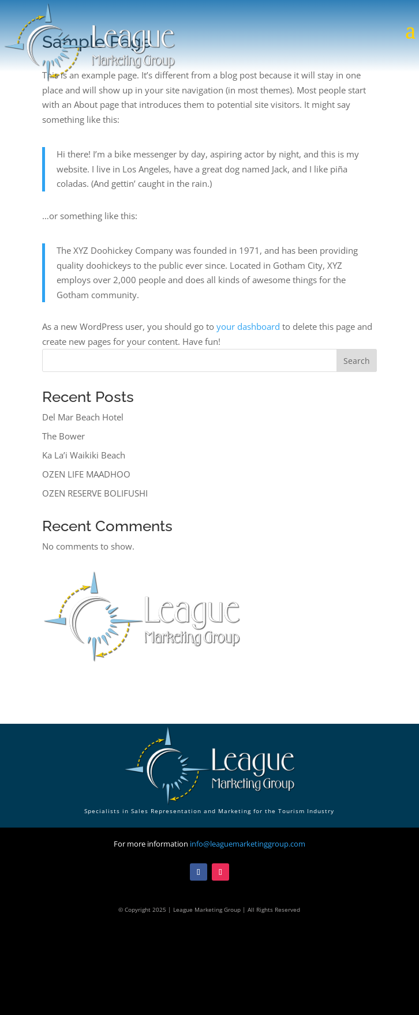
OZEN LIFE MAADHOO (86, 474)
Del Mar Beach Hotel (83, 417)
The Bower (63, 436)
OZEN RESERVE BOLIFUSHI (95, 493)
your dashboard (248, 326)
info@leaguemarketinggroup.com (247, 844)
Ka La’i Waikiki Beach (83, 455)
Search (356, 360)
